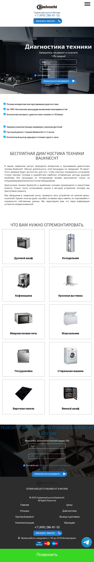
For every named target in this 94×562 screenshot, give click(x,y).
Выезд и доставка (69, 516)
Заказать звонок (45, 20)
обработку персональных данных (66, 75)
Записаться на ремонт (56, 80)
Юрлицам (69, 522)
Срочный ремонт (24, 516)
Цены (69, 504)
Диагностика (69, 511)
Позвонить (47, 554)
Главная (24, 504)
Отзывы (24, 511)
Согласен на (58, 75)
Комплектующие (24, 522)
